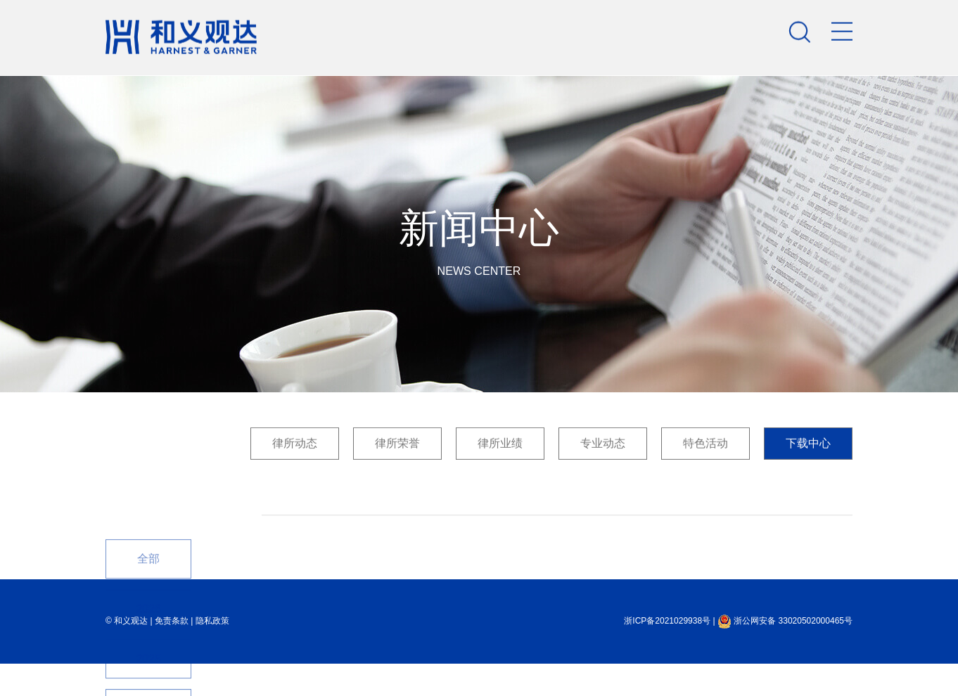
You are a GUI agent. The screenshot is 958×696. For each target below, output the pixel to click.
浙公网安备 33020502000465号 (784, 621)
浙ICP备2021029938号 (667, 621)
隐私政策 (212, 621)
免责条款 (172, 621)
